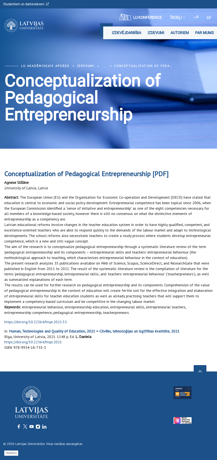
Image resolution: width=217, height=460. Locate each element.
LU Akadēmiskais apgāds (45, 66)
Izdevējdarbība (126, 32)
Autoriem (180, 32)
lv (209, 17)
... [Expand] (104, 66)
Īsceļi (177, 17)
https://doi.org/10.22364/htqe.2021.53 (35, 321)
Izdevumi (155, 32)
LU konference (140, 17)
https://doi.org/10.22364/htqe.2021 (33, 341)
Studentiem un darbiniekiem (26, 4)
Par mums (204, 32)
